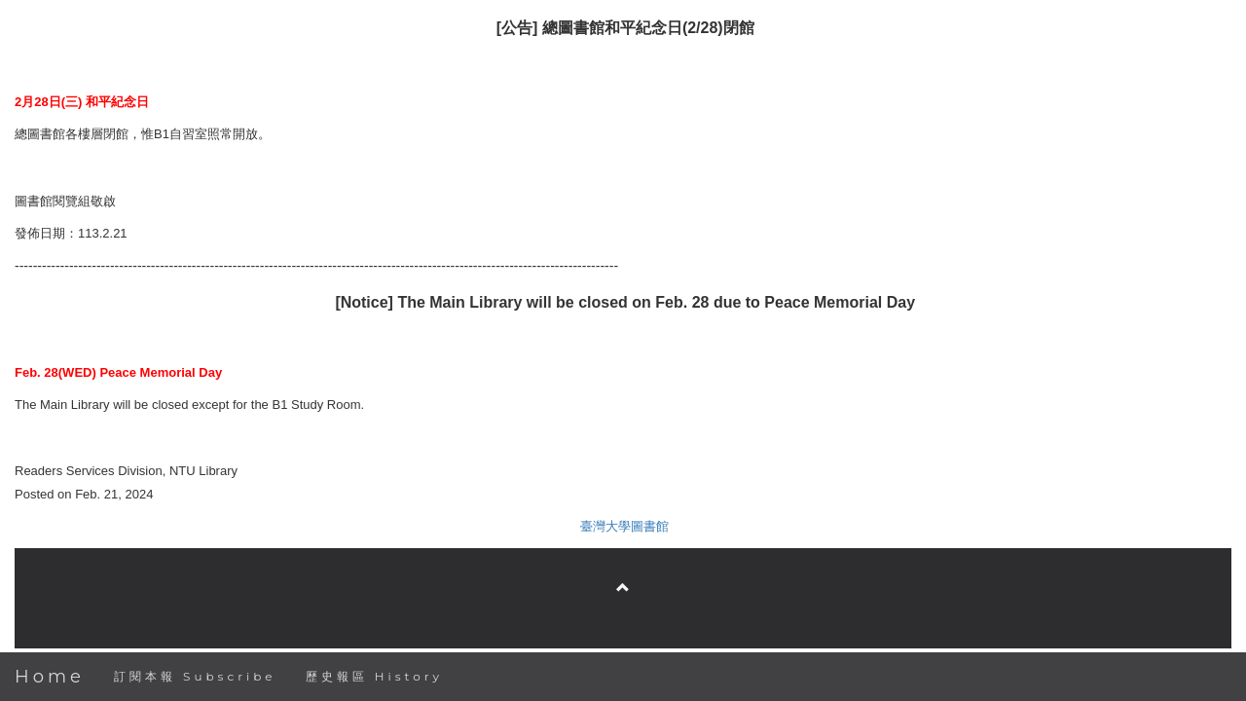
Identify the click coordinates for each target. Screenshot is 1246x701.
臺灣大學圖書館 (624, 526)
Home (50, 676)
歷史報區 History (374, 676)
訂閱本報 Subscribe (195, 676)
